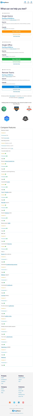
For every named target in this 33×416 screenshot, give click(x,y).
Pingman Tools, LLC (20, 413)
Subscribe (16, 86)
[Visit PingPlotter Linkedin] (19, 402)
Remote (3, 254)
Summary (7, 212)
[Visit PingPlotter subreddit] (10, 402)
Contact (3, 390)
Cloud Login (20, 390)
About (2, 388)
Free (2, 383)
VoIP (19, 381)
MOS (9, 223)
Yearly (3, 76)
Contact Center (21, 377)
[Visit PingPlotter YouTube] (23, 402)
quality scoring (8, 316)
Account (20, 388)
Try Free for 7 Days (16, 89)
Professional (3, 379)
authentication (9, 336)
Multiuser (3, 274)
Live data (3, 295)
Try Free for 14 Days (16, 34)
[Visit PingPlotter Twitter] (14, 402)
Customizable (6, 138)
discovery (10, 243)
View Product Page (16, 36)
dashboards (9, 285)
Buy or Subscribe (16, 31)
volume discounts (13, 48)
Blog (2, 392)
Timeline (6, 192)
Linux (12, 148)
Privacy (20, 392)
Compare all (21, 97)
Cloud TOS (20, 396)
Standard (3, 381)
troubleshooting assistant (11, 264)
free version (12, 96)
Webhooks (3, 357)
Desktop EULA (21, 394)
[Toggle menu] (31, 2)
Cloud (2, 377)
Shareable (3, 202)
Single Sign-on (4, 347)
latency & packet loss (9, 161)
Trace (2, 192)
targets (5, 28)
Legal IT (20, 379)
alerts (8, 181)
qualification (11, 305)
